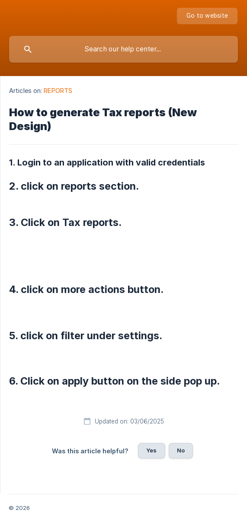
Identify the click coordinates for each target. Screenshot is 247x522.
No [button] (181, 450)
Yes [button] (151, 450)
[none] (207, 16)
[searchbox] (123, 49)
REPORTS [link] (58, 90)
